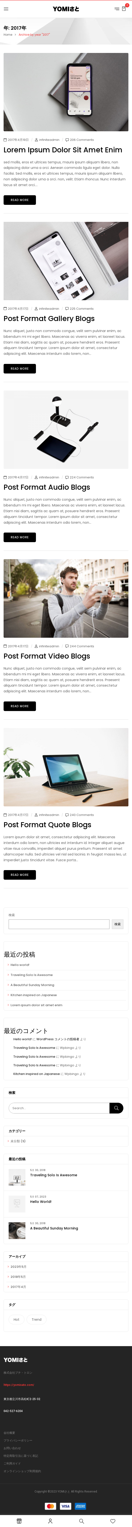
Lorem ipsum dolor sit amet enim (36, 1005)
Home (8, 35)
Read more (20, 200)
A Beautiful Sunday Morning (32, 985)
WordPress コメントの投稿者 (57, 1039)
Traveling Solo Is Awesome (32, 975)
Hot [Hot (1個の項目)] (16, 1319)
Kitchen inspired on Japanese (34, 995)
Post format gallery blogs (49, 319)
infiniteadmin (49, 140)
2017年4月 (18, 1287)
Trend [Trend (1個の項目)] (36, 1319)
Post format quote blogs (47, 825)
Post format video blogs (47, 656)
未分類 (15, 1141)
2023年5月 (19, 1266)
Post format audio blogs (47, 487)
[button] (124, 8)
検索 (12, 915)
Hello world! (20, 965)
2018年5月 (18, 1276)
